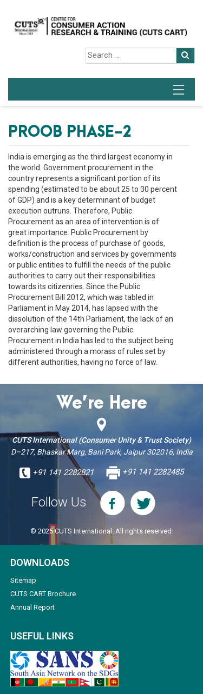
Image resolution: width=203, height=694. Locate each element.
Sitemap (23, 580)
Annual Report (32, 607)
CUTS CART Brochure (43, 594)
